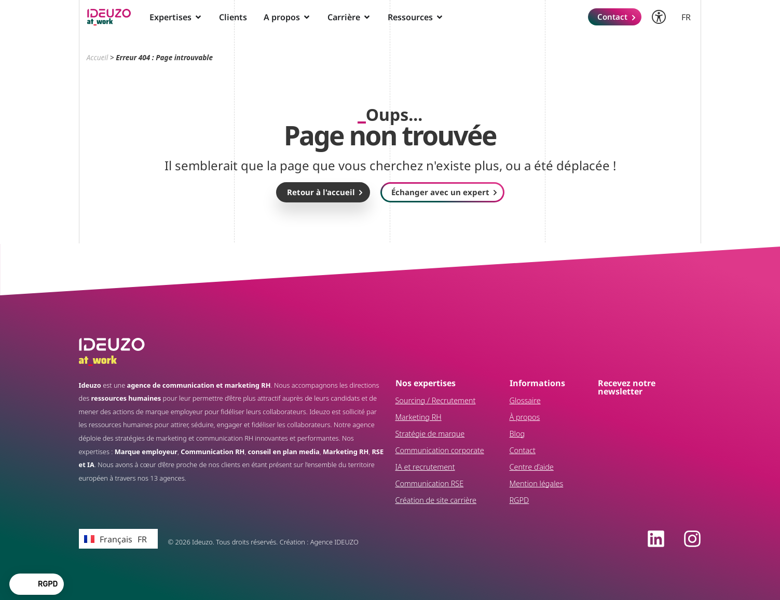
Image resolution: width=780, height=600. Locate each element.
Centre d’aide (532, 467)
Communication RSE (429, 483)
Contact (523, 450)
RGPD (519, 500)
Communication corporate (439, 450)
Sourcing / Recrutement (435, 400)
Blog (517, 434)
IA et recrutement (425, 467)
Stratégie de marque (430, 434)
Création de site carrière (436, 500)
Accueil (97, 57)
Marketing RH (418, 417)
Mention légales (537, 483)
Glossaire (525, 400)
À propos (525, 417)
